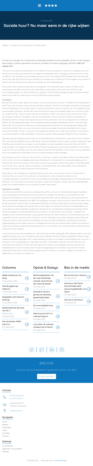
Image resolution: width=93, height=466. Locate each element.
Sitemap (5, 451)
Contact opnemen (46, 376)
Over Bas (6, 433)
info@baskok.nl (16, 411)
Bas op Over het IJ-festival (75, 275)
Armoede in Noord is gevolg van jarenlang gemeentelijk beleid (42, 294)
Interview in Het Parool (73, 300)
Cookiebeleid (7, 446)
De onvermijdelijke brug (43, 305)
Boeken (5, 424)
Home (5, 45)
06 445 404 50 (18, 395)
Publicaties (6, 427)
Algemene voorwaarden (12, 449)
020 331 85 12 (18, 398)
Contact (5, 436)
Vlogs (4, 430)
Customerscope (59, 460)
